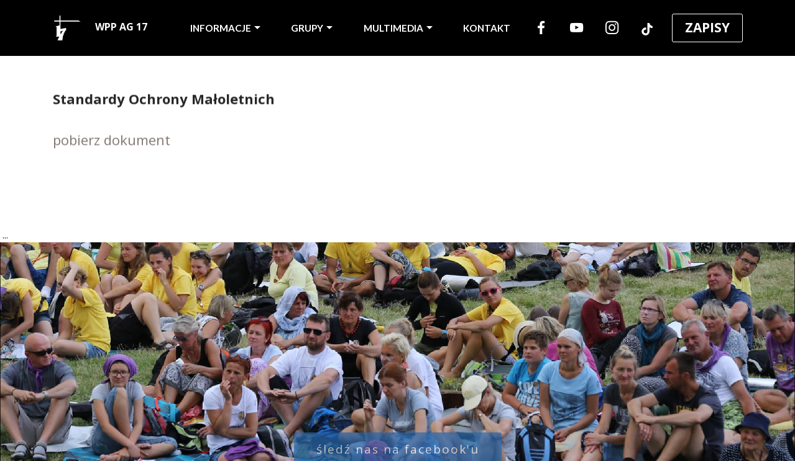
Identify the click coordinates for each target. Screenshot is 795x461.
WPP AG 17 (100, 27)
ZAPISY (707, 27)
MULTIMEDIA (393, 28)
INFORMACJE (220, 28)
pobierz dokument (111, 141)
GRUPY (307, 28)
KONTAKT (486, 28)
